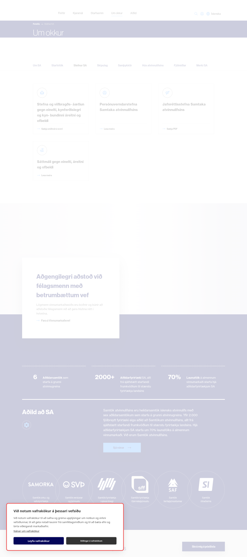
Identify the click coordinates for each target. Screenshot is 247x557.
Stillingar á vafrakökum (91, 541)
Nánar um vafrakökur (26, 531)
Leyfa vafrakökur (39, 541)
